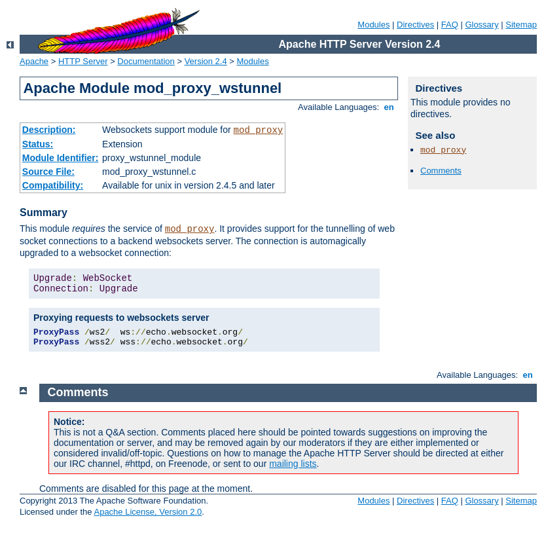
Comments (441, 170)
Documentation (145, 61)
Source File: (48, 171)
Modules (373, 24)
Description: (49, 129)
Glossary (481, 24)
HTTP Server (83, 61)
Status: (37, 144)
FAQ (449, 24)
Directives (415, 24)
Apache (34, 61)
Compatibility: (52, 185)
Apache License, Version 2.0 (148, 512)
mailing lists (292, 463)
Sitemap (521, 24)
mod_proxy (258, 130)
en (389, 107)
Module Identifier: (60, 158)
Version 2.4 (206, 61)
